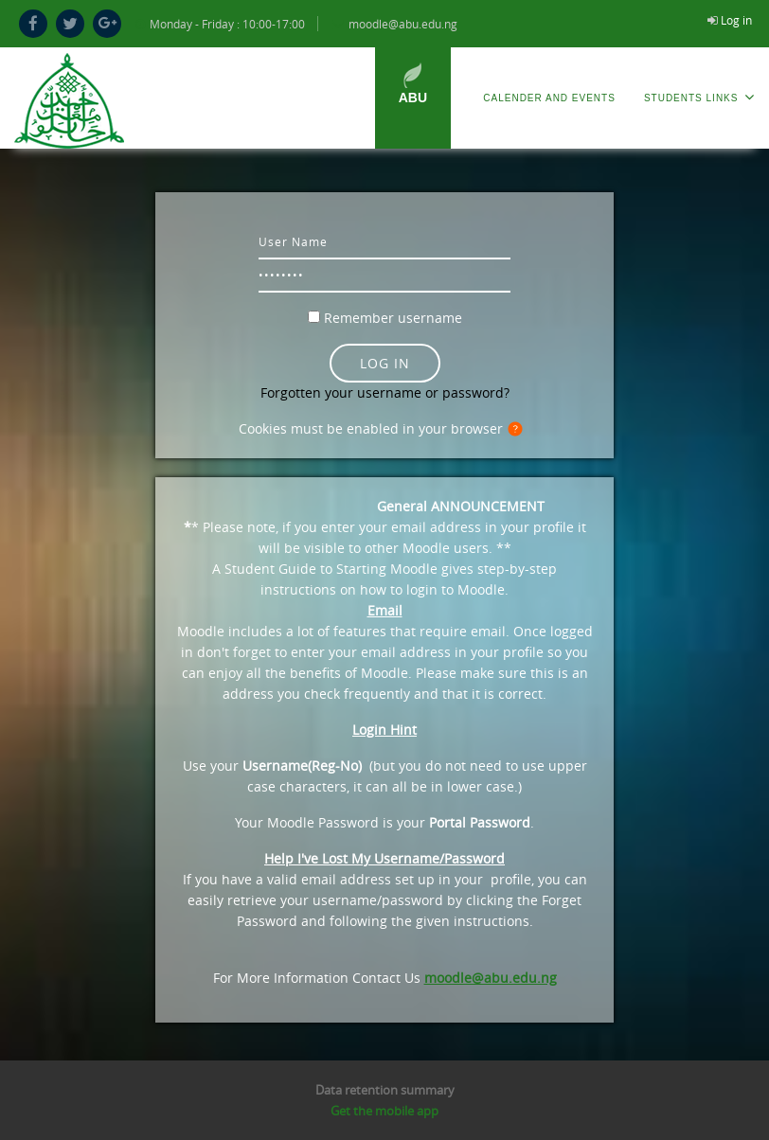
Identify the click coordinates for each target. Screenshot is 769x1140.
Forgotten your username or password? (385, 392)
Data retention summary (385, 1089)
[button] (519, 429)
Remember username (393, 318)
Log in (736, 19)
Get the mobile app (384, 1110)
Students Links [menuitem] (699, 97)
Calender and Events (549, 98)
